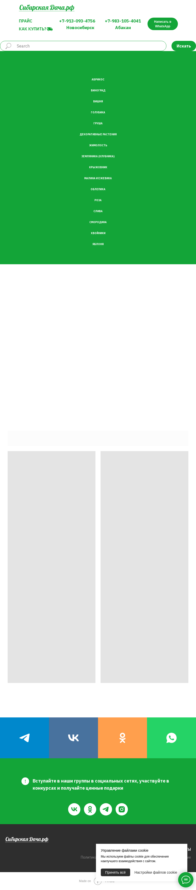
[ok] (122, 737)
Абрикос (98, 79)
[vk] (73, 737)
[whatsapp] (171, 737)
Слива (98, 211)
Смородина (98, 222)
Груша (98, 123)
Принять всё (115, 872)
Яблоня (98, 244)
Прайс (25, 20)
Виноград (98, 90)
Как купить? (32, 28)
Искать (184, 46)
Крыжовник (98, 167)
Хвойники (98, 233)
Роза (98, 200)
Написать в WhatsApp (162, 24)
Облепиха (98, 189)
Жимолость (98, 145)
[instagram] (122, 809)
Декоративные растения (98, 134)
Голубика (98, 112)
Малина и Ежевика (98, 178)
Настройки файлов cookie (155, 872)
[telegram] (24, 737)
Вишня (98, 101)
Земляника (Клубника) (98, 156)
